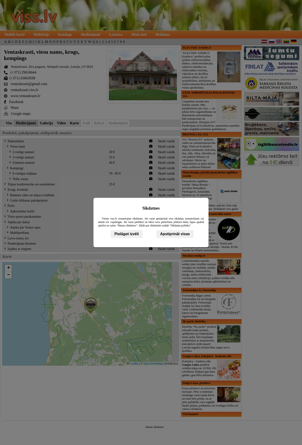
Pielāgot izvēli (126, 234)
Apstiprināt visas (175, 234)
